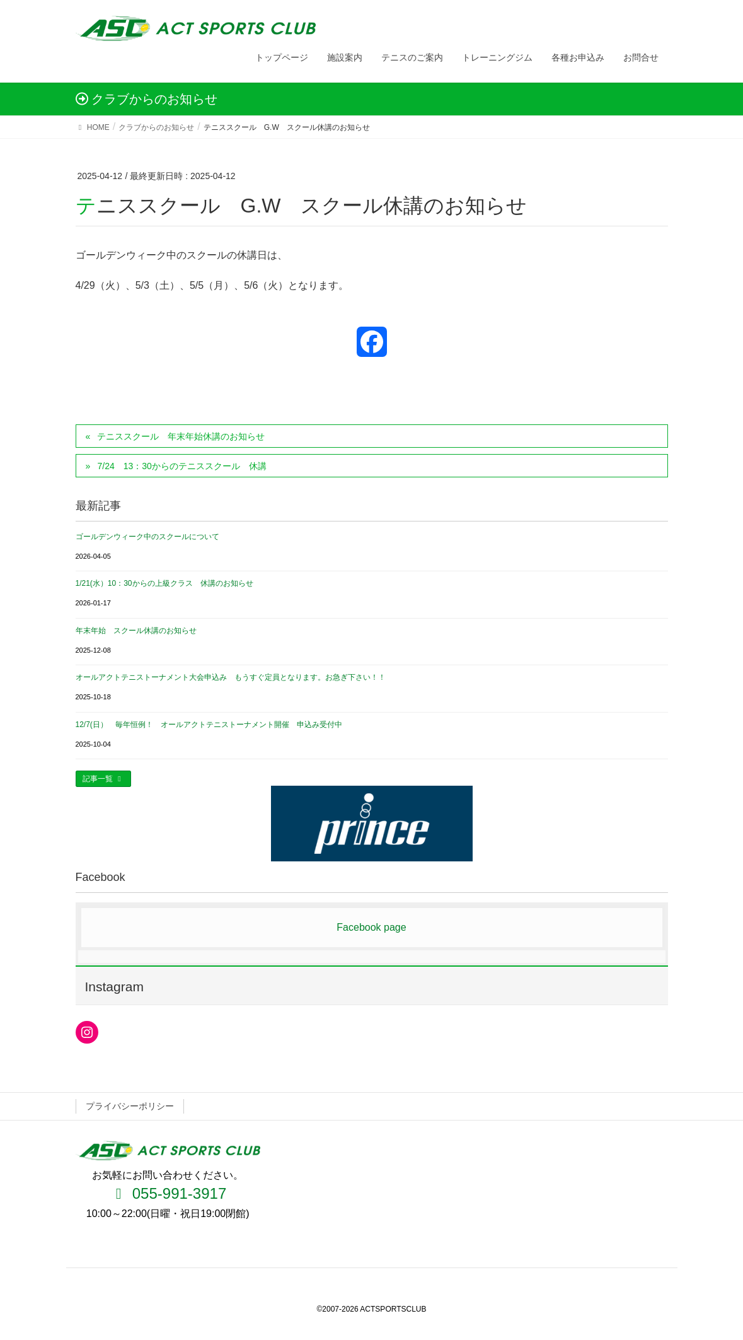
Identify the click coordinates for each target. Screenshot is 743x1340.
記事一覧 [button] (103, 778)
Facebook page (371, 927)
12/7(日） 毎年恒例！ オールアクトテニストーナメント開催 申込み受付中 (209, 724)
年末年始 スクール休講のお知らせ (136, 630)
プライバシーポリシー (130, 1106)
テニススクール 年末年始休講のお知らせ (181, 436)
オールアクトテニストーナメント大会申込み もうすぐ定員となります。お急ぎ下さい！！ (231, 677)
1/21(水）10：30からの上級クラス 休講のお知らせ (164, 583)
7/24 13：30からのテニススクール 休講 (181, 466)
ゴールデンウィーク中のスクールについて (147, 536)
